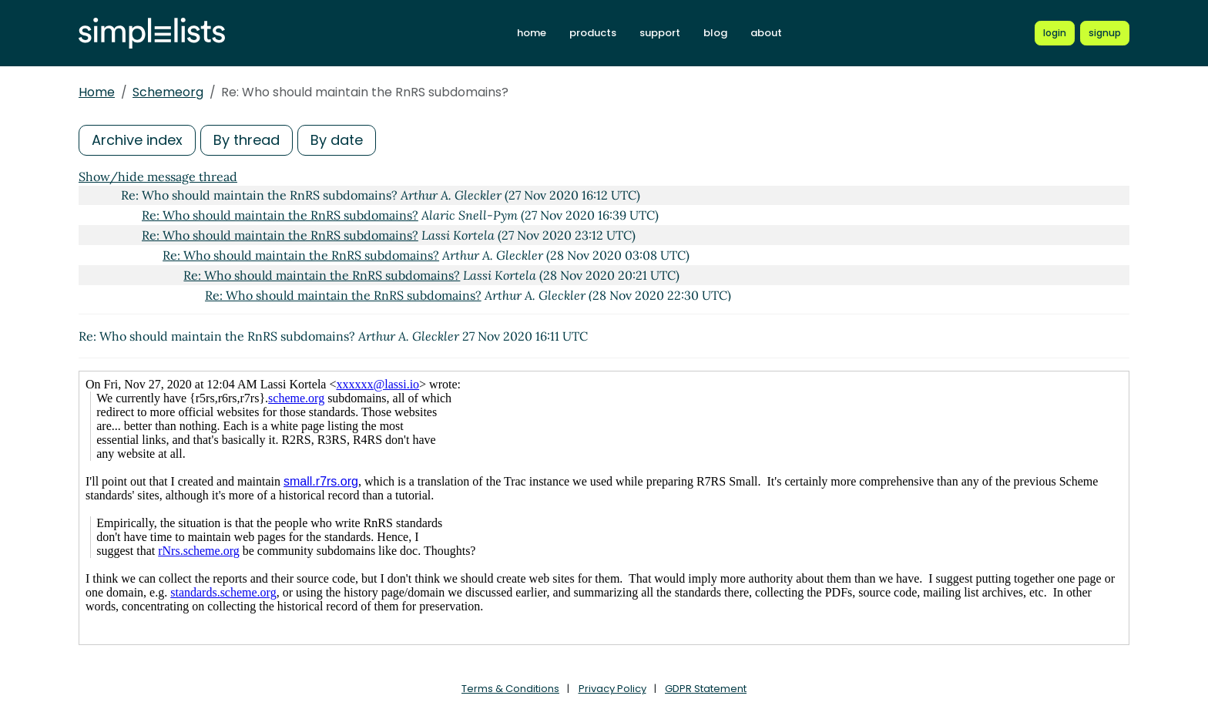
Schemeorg (168, 92)
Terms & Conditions (510, 688)
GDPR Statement (706, 688)
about (766, 32)
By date (336, 140)
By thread (246, 140)
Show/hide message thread (158, 176)
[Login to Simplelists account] (1055, 33)
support (659, 32)
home (531, 32)
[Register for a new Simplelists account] (1104, 33)
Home (97, 92)
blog (715, 32)
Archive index (137, 140)
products (592, 32)
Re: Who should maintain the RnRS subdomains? (280, 215)
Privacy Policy (612, 688)
